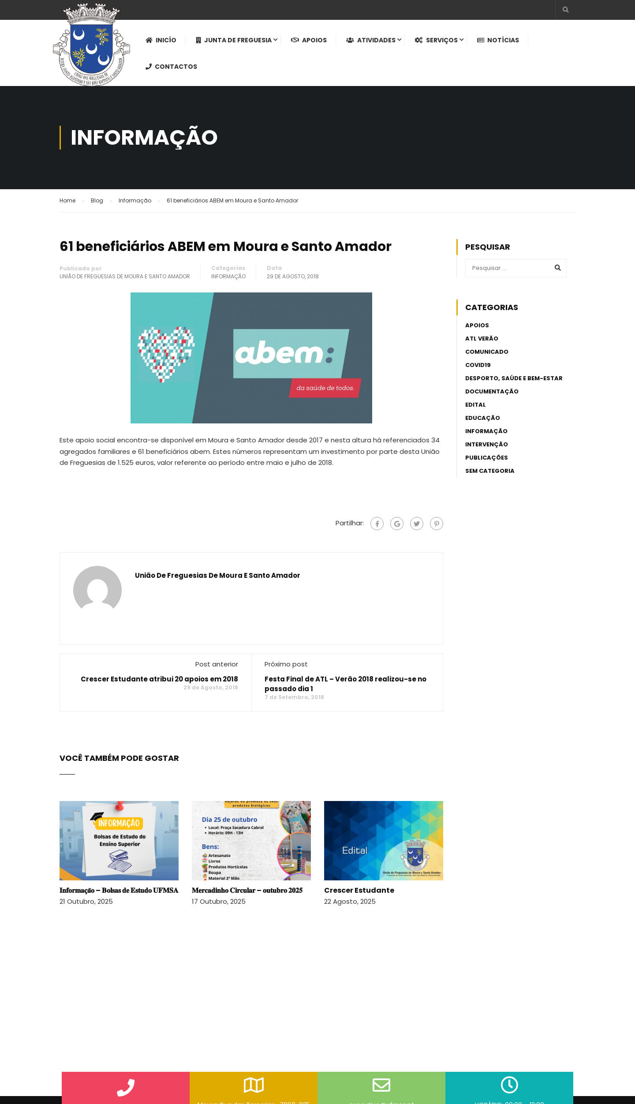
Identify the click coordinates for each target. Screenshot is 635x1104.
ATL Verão (481, 338)
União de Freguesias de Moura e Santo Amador (125, 276)
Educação (482, 418)
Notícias (498, 40)
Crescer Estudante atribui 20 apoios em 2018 (159, 679)
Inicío (161, 40)
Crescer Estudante (359, 890)
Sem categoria (490, 471)
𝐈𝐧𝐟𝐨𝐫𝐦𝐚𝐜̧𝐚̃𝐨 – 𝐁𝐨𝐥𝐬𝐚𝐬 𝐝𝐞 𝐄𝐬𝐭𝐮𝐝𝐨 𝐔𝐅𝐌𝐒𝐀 (119, 890)
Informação (228, 276)
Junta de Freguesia (234, 40)
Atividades (371, 40)
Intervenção (486, 444)
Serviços (436, 40)
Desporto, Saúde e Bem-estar (514, 378)
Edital (475, 404)
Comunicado (486, 352)
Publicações (486, 457)
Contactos (171, 66)
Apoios (309, 40)
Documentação (492, 391)
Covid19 (478, 365)
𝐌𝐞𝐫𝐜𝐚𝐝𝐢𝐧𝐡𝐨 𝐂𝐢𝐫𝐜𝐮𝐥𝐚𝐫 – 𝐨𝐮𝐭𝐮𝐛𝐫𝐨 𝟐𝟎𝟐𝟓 (247, 890)
